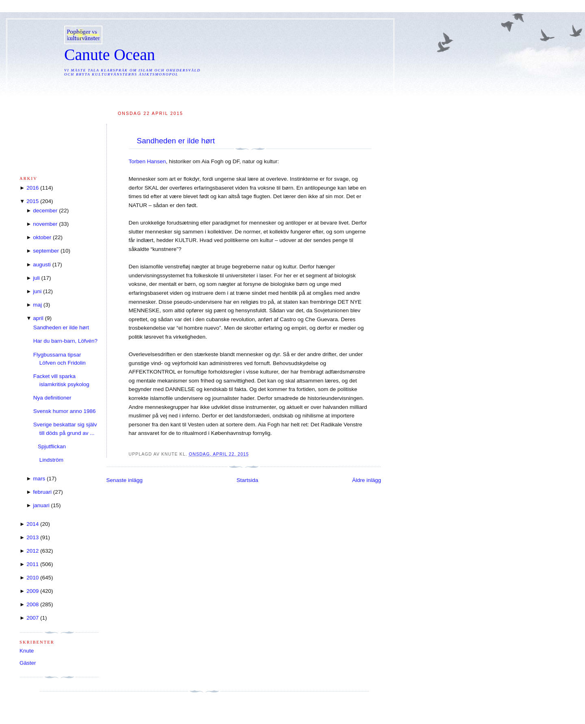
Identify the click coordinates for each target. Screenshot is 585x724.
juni (37, 291)
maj (37, 305)
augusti (42, 265)
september (46, 251)
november (45, 224)
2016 (32, 188)
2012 (32, 551)
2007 (32, 618)
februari (42, 492)
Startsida (247, 480)
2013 (32, 537)
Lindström (48, 460)
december (45, 210)
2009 (32, 591)
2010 (32, 578)
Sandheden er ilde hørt (176, 140)
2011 (32, 564)
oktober (42, 237)
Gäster (28, 663)
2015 (32, 201)
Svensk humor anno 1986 (64, 411)
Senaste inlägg (124, 480)
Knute (27, 651)
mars (39, 478)
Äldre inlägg (366, 480)
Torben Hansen (147, 161)
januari (41, 505)
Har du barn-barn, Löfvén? (65, 341)
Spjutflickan (49, 446)
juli (36, 278)
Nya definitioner (52, 398)
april (38, 318)
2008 (32, 604)
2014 (32, 524)
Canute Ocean (109, 55)
